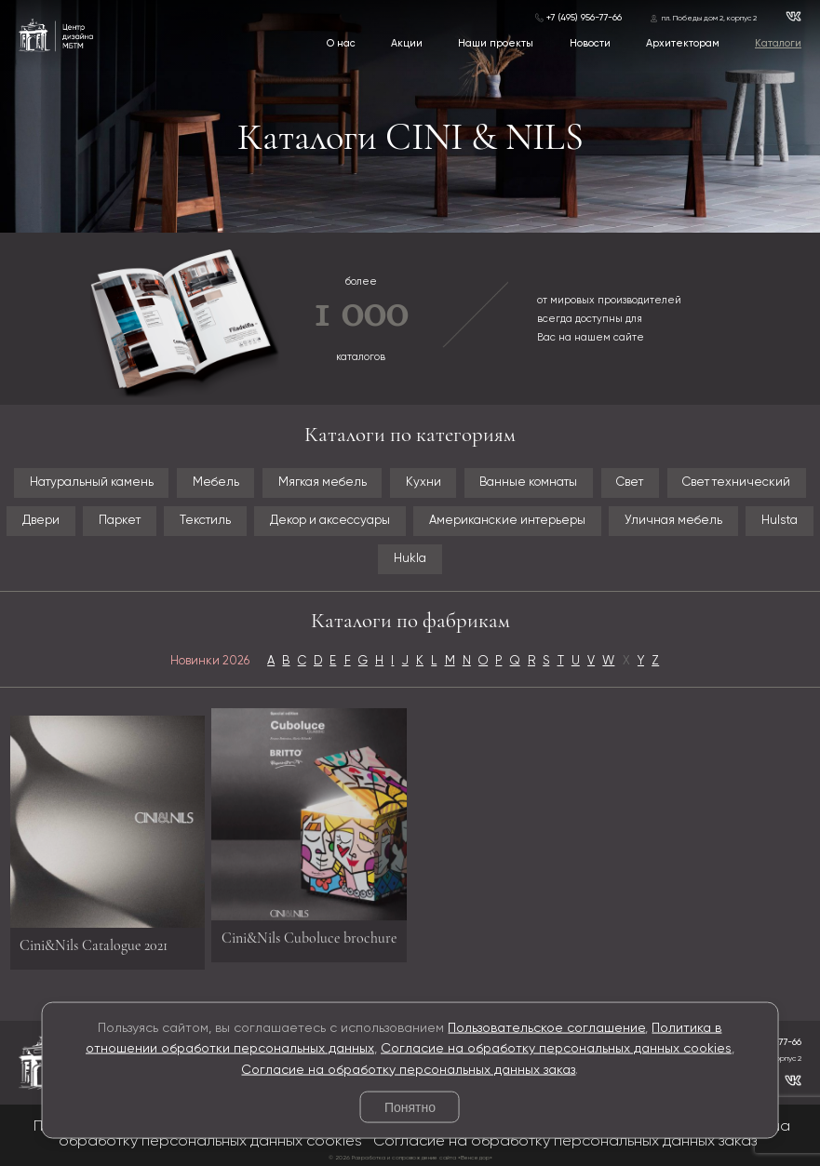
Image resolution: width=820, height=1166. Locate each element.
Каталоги (778, 43)
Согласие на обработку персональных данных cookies (556, 1048)
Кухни (423, 482)
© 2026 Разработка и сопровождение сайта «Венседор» (410, 1157)
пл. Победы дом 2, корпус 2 (709, 18)
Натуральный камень (92, 482)
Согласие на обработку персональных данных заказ (408, 1069)
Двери (41, 521)
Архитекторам (682, 43)
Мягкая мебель (322, 482)
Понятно (410, 1107)
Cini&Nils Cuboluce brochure (309, 932)
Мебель (216, 482)
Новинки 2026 (209, 661)
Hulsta (779, 521)
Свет (629, 482)
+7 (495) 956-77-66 (584, 17)
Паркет (120, 521)
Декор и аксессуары (330, 521)
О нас (341, 43)
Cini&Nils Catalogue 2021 (94, 950)
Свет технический (736, 482)
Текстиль (205, 521)
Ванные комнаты (528, 482)
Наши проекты (495, 43)
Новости (590, 43)
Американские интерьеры (507, 521)
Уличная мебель (673, 521)
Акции (407, 43)
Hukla (410, 559)
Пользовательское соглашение (546, 1027)
